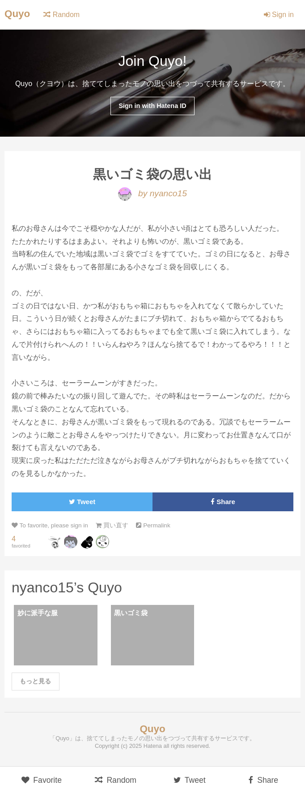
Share (223, 501)
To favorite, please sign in (50, 525)
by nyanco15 (152, 193)
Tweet (82, 501)
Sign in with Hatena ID (152, 105)
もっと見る (35, 681)
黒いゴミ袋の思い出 (152, 174)
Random (61, 14)
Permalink (153, 525)
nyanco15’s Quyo (67, 587)
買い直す (112, 525)
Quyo (17, 13)
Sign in (279, 14)
